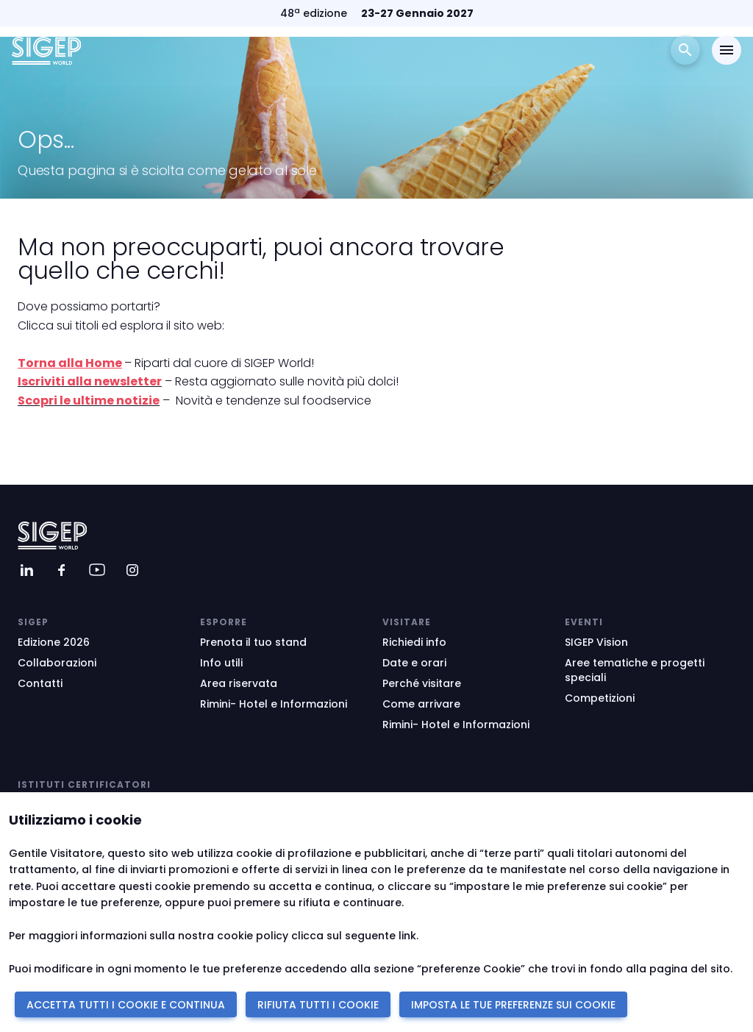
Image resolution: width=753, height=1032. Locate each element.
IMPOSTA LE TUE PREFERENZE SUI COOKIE (513, 1004)
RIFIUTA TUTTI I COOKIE (318, 1004)
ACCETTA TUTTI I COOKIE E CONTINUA (125, 1004)
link (407, 935)
